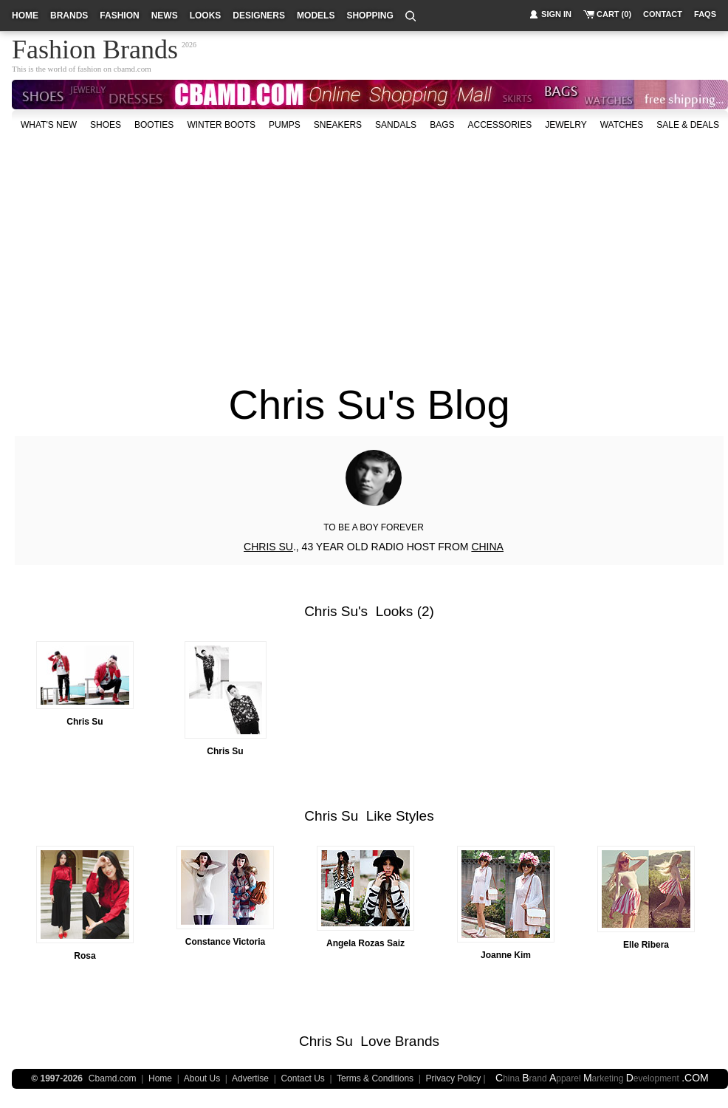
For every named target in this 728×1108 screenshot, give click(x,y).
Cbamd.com (113, 1078)
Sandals (395, 125)
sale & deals (687, 125)
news (164, 15)
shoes (105, 125)
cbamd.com (132, 68)
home (25, 15)
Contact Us (302, 1078)
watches (622, 125)
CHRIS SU (268, 547)
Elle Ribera (646, 945)
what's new (49, 125)
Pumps (285, 125)
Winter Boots (221, 125)
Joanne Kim (506, 955)
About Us (202, 1078)
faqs (705, 14)
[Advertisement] (359, 250)
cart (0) (614, 14)
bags (442, 125)
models (315, 15)
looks (206, 15)
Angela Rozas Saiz (365, 943)
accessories (499, 125)
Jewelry (565, 125)
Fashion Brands (95, 47)
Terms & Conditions (375, 1078)
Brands (417, 1041)
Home (160, 1078)
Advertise (250, 1078)
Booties (154, 125)
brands (69, 15)
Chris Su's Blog (368, 404)
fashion (119, 15)
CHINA (487, 547)
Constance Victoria (225, 942)
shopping (369, 15)
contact (662, 14)
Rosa (84, 956)
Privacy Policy (453, 1078)
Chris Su (331, 611)
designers (259, 15)
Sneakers (338, 125)
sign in (556, 14)
